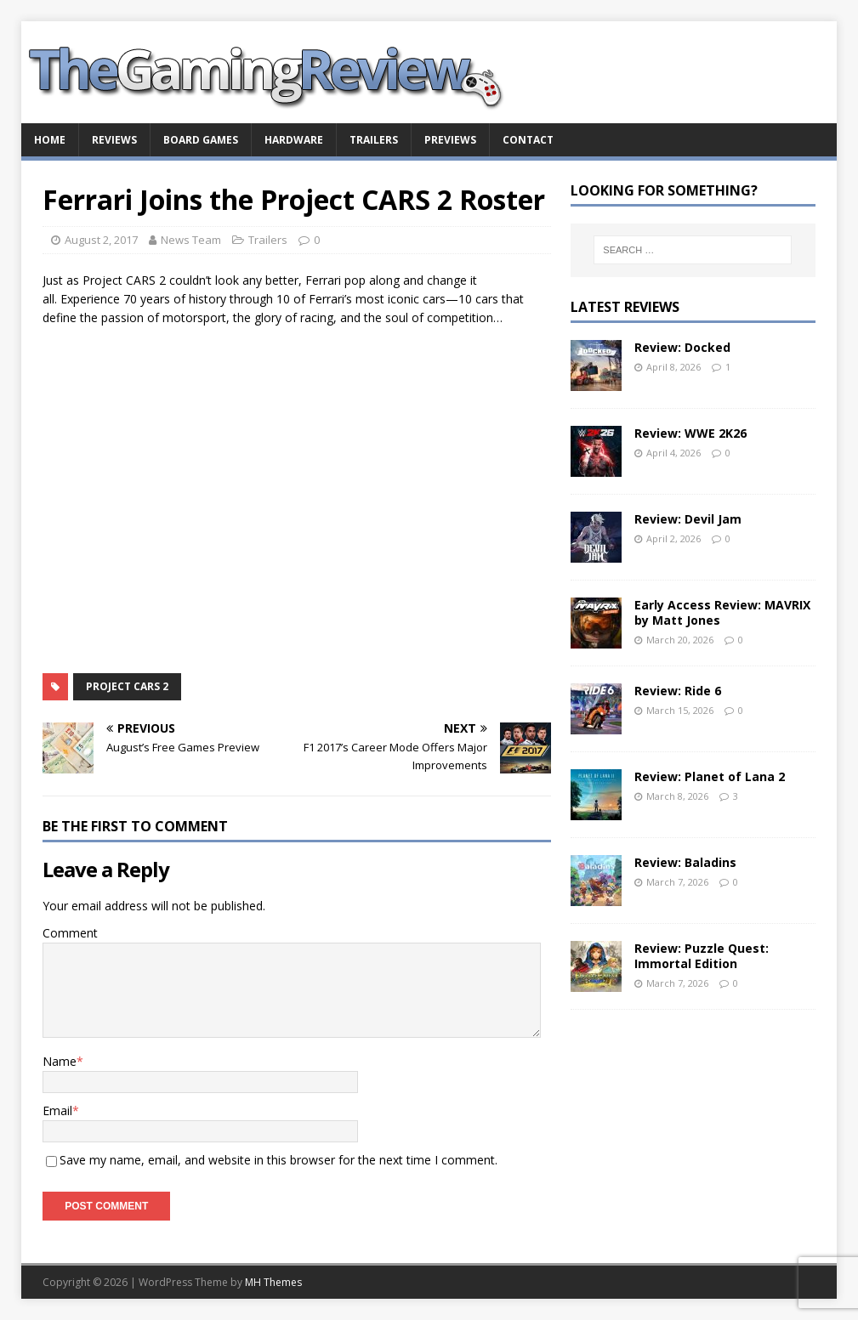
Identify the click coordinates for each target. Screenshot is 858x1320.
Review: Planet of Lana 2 (709, 776)
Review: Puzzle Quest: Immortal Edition (701, 956)
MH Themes (273, 1282)
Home (49, 140)
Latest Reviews (625, 306)
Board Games (200, 140)
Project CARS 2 (127, 686)
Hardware (293, 140)
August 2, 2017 (101, 239)
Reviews (114, 140)
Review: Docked (682, 347)
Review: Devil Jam (688, 519)
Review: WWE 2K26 (690, 433)
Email (57, 1110)
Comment (70, 933)
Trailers (373, 140)
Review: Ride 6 (677, 691)
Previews (450, 140)
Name (60, 1061)
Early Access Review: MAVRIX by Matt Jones (722, 612)
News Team (191, 239)
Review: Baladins (685, 862)
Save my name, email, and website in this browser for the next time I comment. (278, 1160)
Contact (528, 140)
